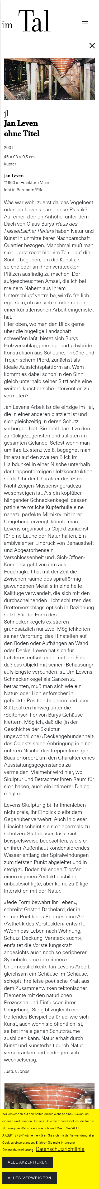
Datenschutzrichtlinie (60, 1151)
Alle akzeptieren (28, 1164)
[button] (49, 1086)
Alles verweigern (29, 1180)
